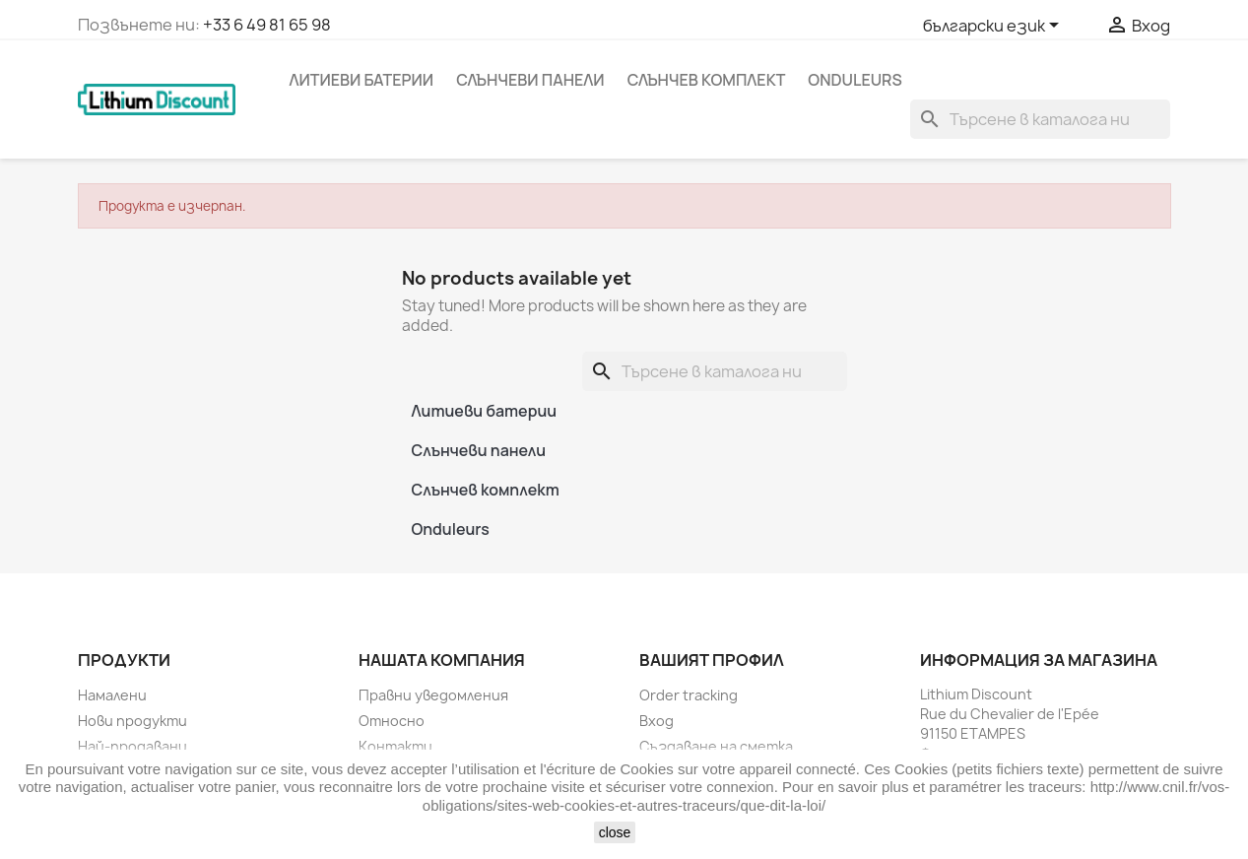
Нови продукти (132, 720)
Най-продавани (132, 746)
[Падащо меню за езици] (994, 26)
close (615, 832)
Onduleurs (854, 80)
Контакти (395, 746)
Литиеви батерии (362, 80)
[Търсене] (1040, 119)
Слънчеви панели (530, 80)
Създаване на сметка (716, 746)
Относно (392, 720)
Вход (656, 720)
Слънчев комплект (706, 80)
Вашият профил (711, 660)
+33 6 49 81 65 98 (267, 24)
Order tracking (688, 695)
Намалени (112, 695)
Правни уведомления (433, 695)
